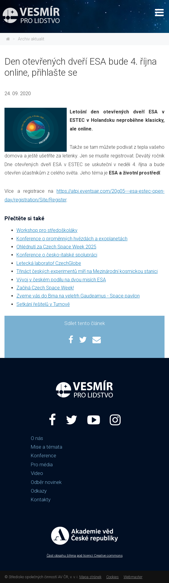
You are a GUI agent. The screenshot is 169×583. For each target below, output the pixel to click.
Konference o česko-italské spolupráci (56, 255)
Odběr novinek (46, 482)
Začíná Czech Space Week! (45, 288)
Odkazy (39, 491)
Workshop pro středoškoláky (46, 230)
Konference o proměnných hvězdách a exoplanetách (71, 239)
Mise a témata (46, 447)
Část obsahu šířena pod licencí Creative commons (85, 556)
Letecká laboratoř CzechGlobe (48, 263)
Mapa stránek (90, 577)
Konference (43, 455)
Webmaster (133, 577)
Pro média (42, 464)
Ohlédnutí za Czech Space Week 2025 (56, 247)
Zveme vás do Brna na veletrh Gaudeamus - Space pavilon (78, 296)
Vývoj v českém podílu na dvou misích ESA (61, 280)
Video (37, 473)
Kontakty (41, 499)
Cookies (112, 577)
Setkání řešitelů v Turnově (43, 304)
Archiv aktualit (31, 39)
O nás (37, 438)
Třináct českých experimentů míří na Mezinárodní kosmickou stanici (87, 271)
